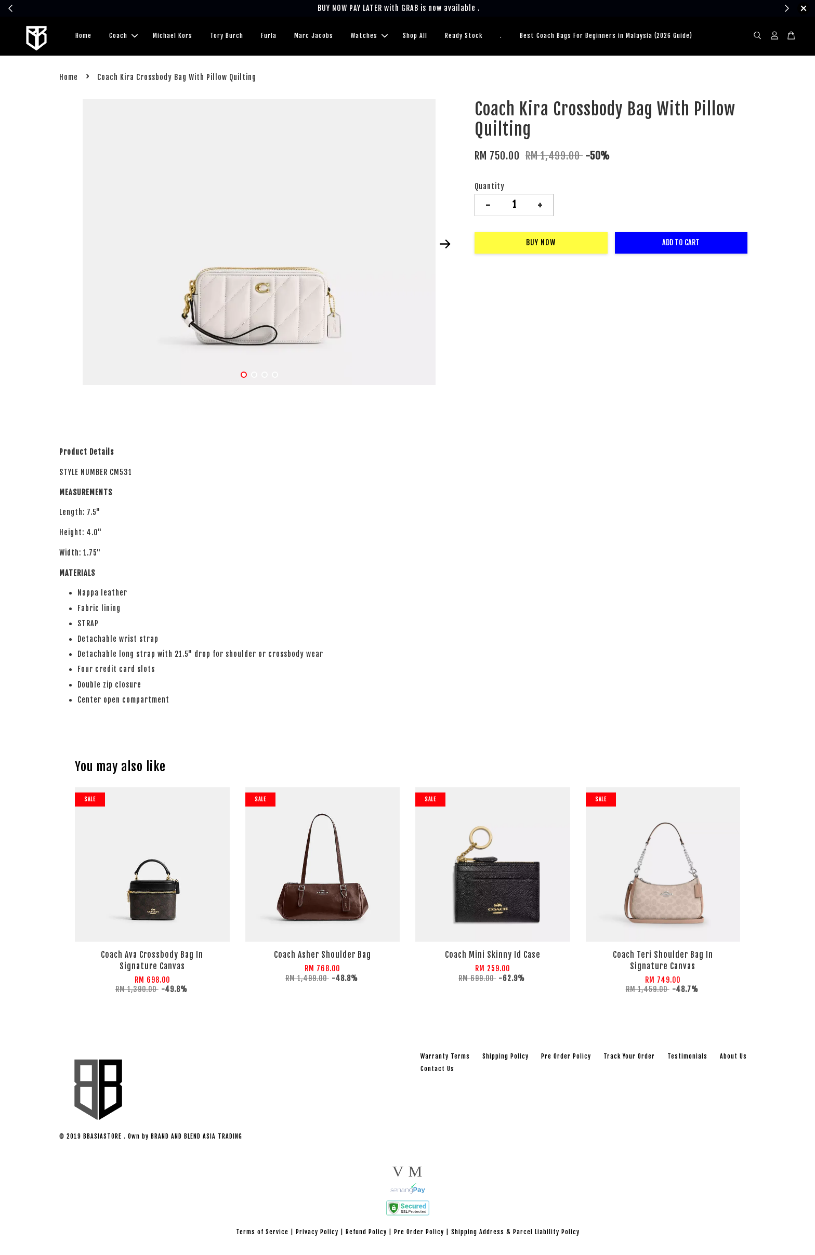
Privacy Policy (317, 1233)
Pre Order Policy (566, 1058)
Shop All (415, 37)
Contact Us (437, 1070)
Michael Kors (172, 37)
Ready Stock (463, 37)
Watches (369, 37)
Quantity (490, 187)
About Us (733, 1058)
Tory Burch (226, 37)
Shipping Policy (505, 1058)
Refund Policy (366, 1233)
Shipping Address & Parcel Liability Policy (515, 1233)
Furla (269, 37)
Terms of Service (262, 1233)
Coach (123, 37)
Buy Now (541, 244)
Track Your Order (629, 1058)
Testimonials (687, 1058)
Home (83, 37)
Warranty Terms (445, 1058)
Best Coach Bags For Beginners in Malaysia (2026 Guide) (606, 37)
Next (445, 246)
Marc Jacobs (313, 37)
